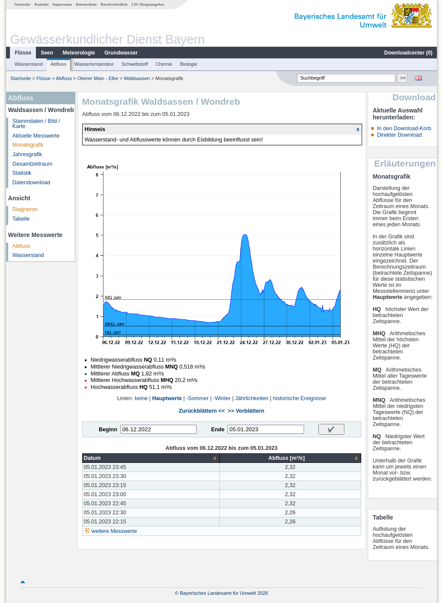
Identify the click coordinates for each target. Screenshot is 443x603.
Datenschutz (86, 4)
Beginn (108, 430)
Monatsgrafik (28, 145)
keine (141, 398)
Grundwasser (121, 53)
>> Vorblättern (246, 411)
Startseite (22, 4)
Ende (218, 430)
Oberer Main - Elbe (98, 78)
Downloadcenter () (408, 53)
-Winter (222, 398)
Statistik (22, 173)
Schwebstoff (135, 64)
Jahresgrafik (27, 154)
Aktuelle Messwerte (36, 136)
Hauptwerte (167, 398)
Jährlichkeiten (252, 398)
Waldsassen (137, 78)
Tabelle (21, 219)
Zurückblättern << (202, 411)
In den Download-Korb (404, 128)
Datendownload (32, 183)
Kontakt (42, 4)
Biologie (188, 64)
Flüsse (23, 53)
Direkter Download (399, 135)
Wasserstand (29, 64)
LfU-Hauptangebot (148, 4)
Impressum (62, 4)
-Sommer (197, 398)
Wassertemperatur (94, 64)
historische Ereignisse (299, 398)
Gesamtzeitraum (32, 164)
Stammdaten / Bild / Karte (36, 124)
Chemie (164, 64)
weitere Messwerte (114, 531)
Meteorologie (79, 53)
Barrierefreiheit (114, 4)
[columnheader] (151, 458)
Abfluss (59, 64)
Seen (47, 53)
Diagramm (25, 209)
